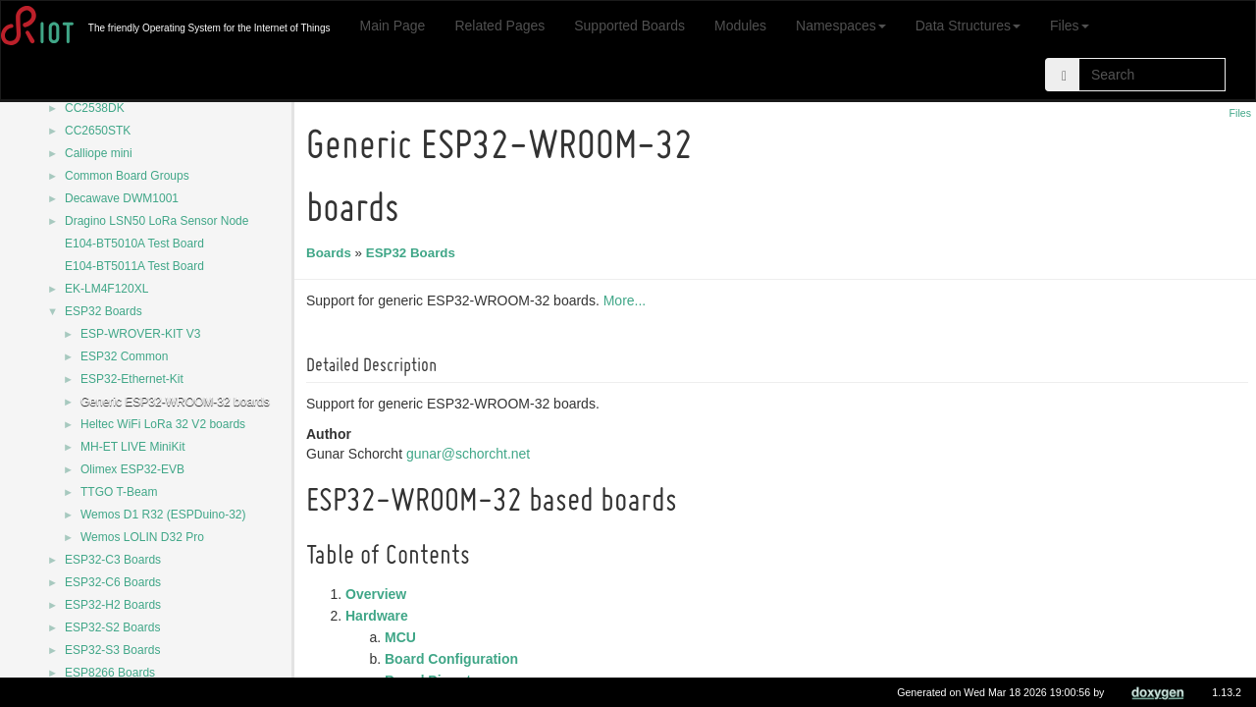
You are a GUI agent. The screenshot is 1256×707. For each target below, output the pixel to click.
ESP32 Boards (103, 311)
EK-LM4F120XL (106, 289)
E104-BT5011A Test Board (134, 266)
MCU (403, 637)
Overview (378, 594)
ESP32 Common (124, 356)
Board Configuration (454, 659)
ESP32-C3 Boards (113, 560)
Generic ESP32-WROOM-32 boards (175, 401)
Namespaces (841, 25)
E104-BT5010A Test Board (134, 243)
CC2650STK (98, 130)
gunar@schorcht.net (471, 454)
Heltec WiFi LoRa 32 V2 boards (162, 424)
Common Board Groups (127, 176)
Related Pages (499, 25)
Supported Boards (629, 25)
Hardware (379, 616)
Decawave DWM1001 (122, 198)
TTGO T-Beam (118, 492)
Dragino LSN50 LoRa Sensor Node (156, 221)
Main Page (392, 25)
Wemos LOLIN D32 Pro (142, 537)
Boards (331, 252)
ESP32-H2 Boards (113, 605)
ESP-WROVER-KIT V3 (140, 334)
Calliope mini (98, 153)
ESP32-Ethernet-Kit (131, 379)
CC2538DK (95, 108)
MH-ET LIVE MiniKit (132, 447)
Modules (740, 25)
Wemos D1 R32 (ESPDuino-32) (163, 514)
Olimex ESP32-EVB (132, 469)
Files (1069, 25)
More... (628, 300)
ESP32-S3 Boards (112, 650)
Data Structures (968, 25)
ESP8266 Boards (110, 673)
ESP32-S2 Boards (112, 627)
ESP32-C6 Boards (113, 582)
